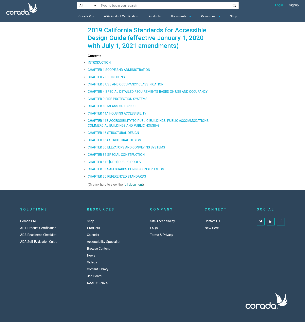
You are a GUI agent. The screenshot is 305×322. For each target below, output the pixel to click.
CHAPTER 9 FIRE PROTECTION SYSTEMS (117, 99)
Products (155, 16)
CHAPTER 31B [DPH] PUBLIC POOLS (114, 162)
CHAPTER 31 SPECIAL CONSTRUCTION (116, 155)
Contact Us (212, 221)
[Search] (234, 5)
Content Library (97, 269)
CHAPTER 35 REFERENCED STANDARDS (117, 176)
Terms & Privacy (161, 235)
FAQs (154, 228)
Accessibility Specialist (103, 242)
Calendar (93, 235)
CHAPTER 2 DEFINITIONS (106, 77)
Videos (92, 262)
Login (279, 5)
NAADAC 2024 (97, 283)
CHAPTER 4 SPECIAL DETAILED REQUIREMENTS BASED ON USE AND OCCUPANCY (148, 92)
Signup (294, 5)
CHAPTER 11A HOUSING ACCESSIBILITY (117, 113)
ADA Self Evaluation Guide (38, 242)
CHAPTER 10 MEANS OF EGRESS (112, 106)
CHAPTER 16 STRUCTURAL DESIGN (113, 133)
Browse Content (98, 248)
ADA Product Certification (121, 16)
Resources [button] (208, 16)
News (91, 255)
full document (133, 184)
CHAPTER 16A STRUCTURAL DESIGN (114, 140)
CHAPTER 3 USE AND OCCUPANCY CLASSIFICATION (125, 84)
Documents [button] (179, 16)
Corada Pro (86, 16)
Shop (233, 16)
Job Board (94, 276)
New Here (212, 228)
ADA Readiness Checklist (38, 235)
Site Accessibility (162, 221)
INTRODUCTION (99, 62)
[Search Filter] (87, 5)
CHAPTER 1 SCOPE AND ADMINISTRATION (119, 70)
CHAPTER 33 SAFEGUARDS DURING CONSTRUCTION (126, 169)
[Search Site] (164, 5)
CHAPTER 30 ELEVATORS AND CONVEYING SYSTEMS (126, 147)
